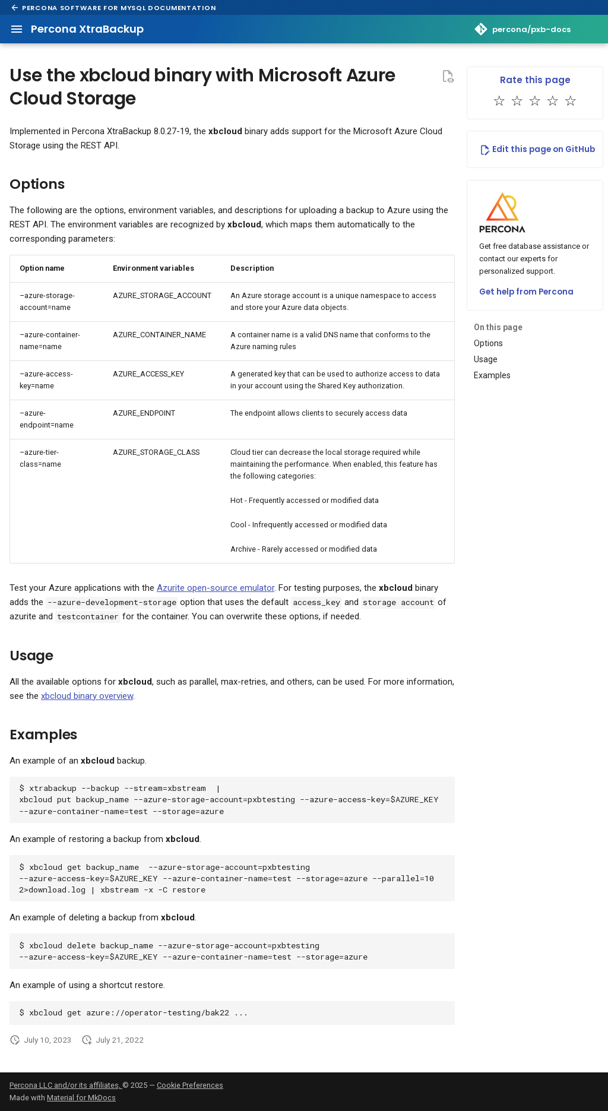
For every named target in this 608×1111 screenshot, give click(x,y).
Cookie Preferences (190, 1085)
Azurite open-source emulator (215, 588)
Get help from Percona (526, 291)
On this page (498, 327)
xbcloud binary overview (87, 696)
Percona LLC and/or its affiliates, (66, 1085)
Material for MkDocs (81, 1097)
